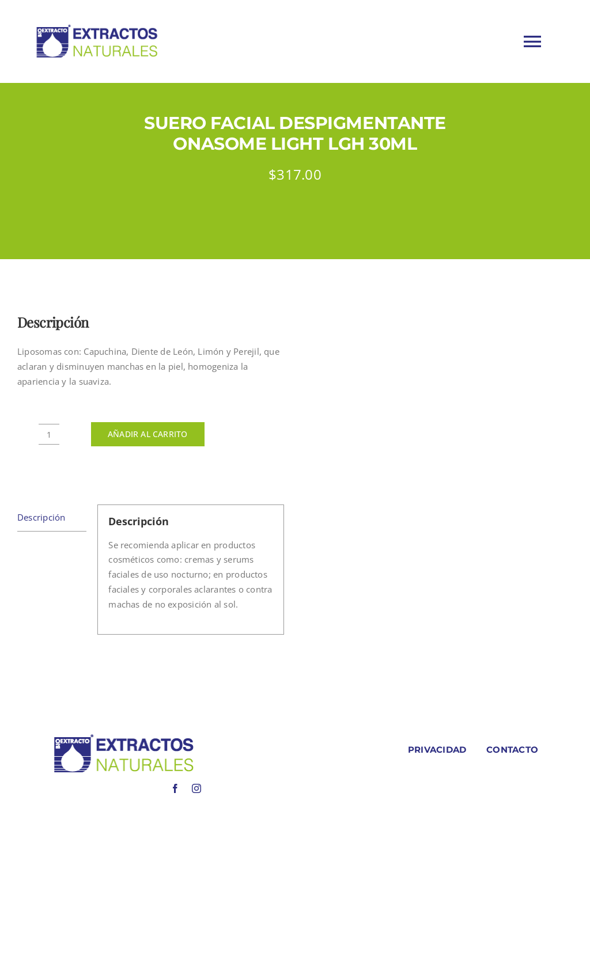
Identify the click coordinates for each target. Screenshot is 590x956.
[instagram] (196, 788)
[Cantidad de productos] (49, 434)
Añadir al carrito (148, 433)
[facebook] (175, 788)
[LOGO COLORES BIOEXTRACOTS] (123, 736)
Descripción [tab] (41, 517)
